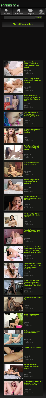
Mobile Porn (10, 5)
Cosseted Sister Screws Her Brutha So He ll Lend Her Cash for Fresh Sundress (32, 266)
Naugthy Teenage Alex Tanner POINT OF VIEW (32, 231)
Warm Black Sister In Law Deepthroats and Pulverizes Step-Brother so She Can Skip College (32, 283)
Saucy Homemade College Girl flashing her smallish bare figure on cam (32, 98)
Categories (30, 14)
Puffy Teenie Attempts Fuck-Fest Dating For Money (31, 147)
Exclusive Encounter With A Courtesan (31, 163)
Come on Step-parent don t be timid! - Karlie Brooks (32, 215)
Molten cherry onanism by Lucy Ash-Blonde (32, 332)
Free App (41, 14)
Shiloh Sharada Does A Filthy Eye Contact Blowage (32, 131)
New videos (6, 14)
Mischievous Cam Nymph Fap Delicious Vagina (31, 366)
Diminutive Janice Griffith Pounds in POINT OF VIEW (32, 198)
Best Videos (19, 14)
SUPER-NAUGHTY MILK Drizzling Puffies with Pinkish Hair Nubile (32, 383)
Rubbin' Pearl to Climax (32, 348)
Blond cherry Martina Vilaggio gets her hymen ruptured (32, 80)
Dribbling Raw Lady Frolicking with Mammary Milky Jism (31, 114)
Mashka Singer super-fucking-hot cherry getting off (31, 181)
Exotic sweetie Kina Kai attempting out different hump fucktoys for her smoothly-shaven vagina (32, 249)
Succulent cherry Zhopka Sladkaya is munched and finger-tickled (31, 64)
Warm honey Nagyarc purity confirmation (31, 315)
